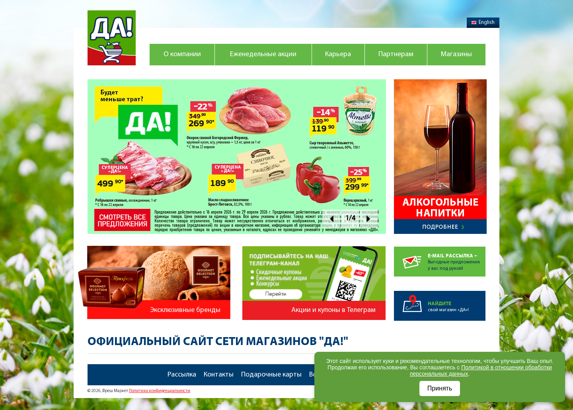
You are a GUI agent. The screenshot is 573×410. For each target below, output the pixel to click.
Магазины (456, 54)
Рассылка (182, 375)
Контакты (219, 375)
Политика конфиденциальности (159, 391)
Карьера (338, 54)
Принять (439, 388)
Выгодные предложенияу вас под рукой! (456, 259)
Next (369, 219)
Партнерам (395, 54)
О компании (182, 54)
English (483, 22)
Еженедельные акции (263, 54)
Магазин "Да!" (112, 37)
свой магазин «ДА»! (456, 301)
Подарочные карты (271, 375)
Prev (331, 219)
